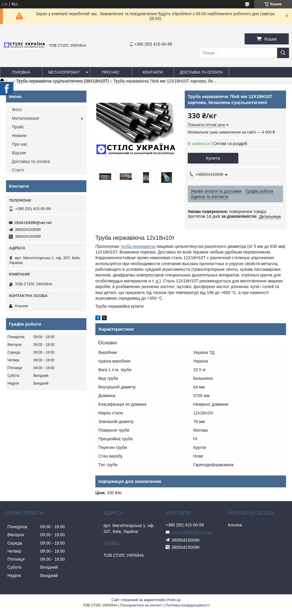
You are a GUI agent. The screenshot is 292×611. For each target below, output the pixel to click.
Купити (213, 158)
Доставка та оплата (201, 72)
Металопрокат (64, 72)
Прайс (18, 127)
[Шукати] (283, 53)
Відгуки (19, 152)
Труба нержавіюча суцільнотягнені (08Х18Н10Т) (62, 81)
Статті (18, 170)
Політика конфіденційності (187, 605)
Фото (16, 109)
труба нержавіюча (137, 246)
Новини (19, 135)
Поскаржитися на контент (141, 605)
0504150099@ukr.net (33, 222)
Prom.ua (174, 600)
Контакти (153, 72)
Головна (21, 72)
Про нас (110, 72)
